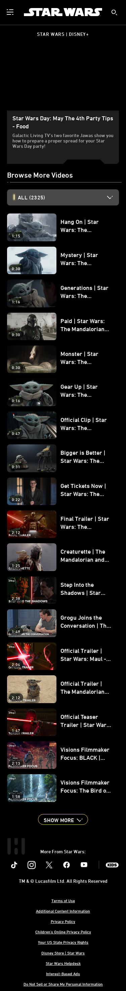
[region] (63, 79)
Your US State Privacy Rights (63, 942)
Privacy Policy (63, 921)
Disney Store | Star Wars (63, 952)
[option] (68, 197)
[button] (63, 819)
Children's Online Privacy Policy (63, 931)
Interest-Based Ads (63, 973)
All (31, 197)
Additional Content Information (63, 911)
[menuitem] (11, 12)
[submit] (114, 12)
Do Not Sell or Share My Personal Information (63, 984)
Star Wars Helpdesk (63, 963)
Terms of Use (63, 900)
